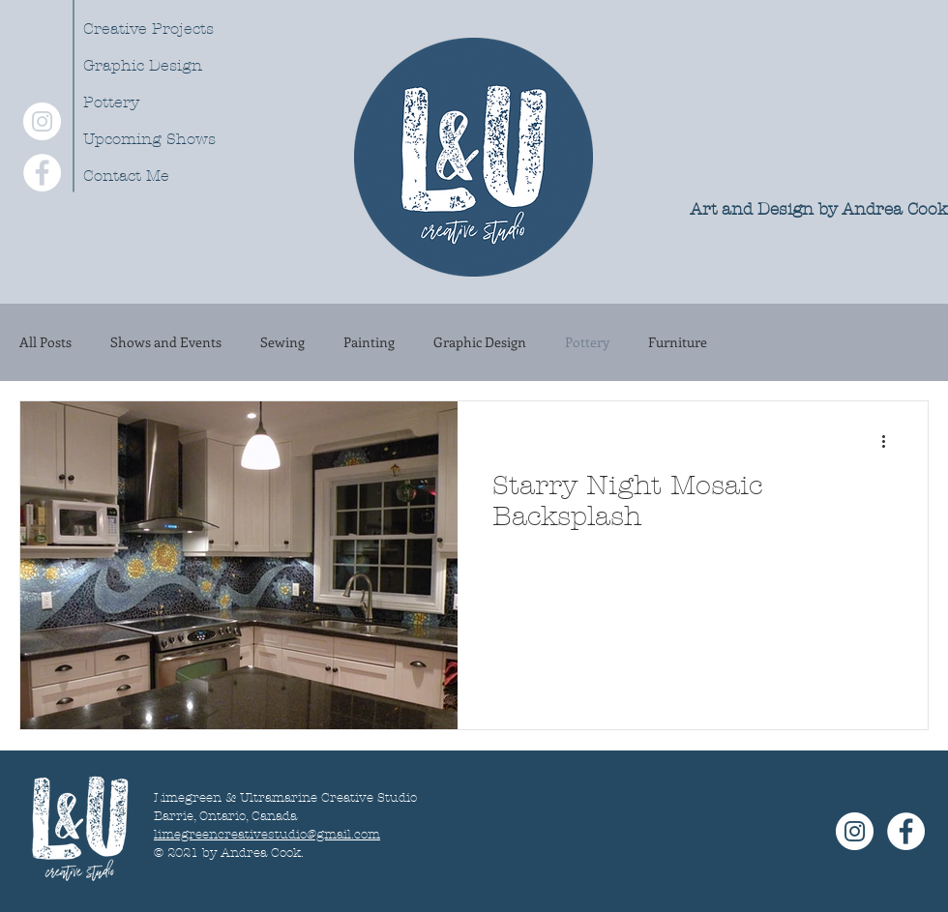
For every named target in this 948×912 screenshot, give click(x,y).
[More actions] (890, 441)
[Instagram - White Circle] (42, 121)
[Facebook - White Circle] (42, 172)
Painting (369, 342)
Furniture (677, 342)
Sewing (282, 342)
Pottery (111, 102)
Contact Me (126, 175)
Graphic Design (142, 65)
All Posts (45, 342)
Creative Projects (148, 28)
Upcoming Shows (149, 139)
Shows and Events (166, 342)
